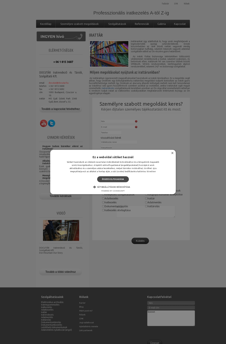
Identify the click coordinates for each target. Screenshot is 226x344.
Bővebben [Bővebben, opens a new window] (151, 171)
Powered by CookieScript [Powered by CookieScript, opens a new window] (113, 191)
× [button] (172, 153)
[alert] (113, 172)
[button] (113, 187)
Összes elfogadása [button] (113, 179)
